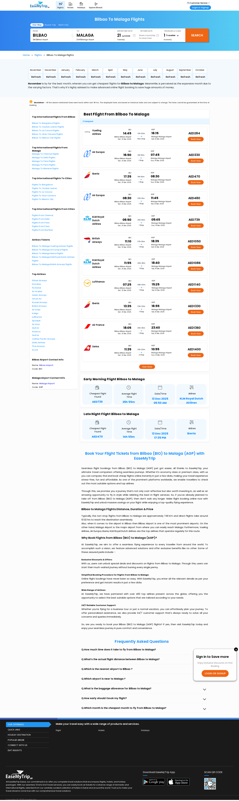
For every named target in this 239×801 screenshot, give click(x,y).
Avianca (36, 331)
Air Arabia (37, 291)
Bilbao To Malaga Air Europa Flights (50, 249)
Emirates (36, 284)
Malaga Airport (47, 383)
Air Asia (36, 324)
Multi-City (63, 25)
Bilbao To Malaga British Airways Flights (52, 264)
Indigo (35, 313)
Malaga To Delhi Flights (43, 157)
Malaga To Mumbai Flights (45, 168)
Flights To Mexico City (43, 199)
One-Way (37, 25)
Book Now (196, 139)
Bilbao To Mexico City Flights (46, 137)
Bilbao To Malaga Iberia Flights (47, 253)
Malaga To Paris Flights (43, 161)
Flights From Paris (41, 222)
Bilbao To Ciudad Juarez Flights (48, 126)
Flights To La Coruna (42, 191)
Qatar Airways (39, 295)
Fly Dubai (36, 287)
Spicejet (36, 320)
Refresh (36, 77)
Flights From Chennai (42, 215)
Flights (38, 55)
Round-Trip (50, 25)
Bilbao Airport (46, 365)
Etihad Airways (39, 280)
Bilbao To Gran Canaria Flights (47, 134)
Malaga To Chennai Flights (45, 153)
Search (197, 35)
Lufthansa (37, 317)
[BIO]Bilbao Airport (40, 39)
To (78, 31)
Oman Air (37, 298)
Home (26, 55)
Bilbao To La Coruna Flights (45, 130)
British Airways (39, 306)
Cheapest (88, 121)
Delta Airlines (38, 342)
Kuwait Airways (39, 302)
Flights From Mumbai (42, 230)
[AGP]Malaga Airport (85, 39)
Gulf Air (35, 327)
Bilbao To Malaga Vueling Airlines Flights (52, 246)
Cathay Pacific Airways (43, 338)
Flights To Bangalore (42, 184)
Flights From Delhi (41, 219)
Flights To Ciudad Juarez (44, 188)
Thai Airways (38, 346)
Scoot (35, 349)
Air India (36, 309)
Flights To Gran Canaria (44, 195)
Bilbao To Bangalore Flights (46, 123)
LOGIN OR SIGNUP (215, 673)
